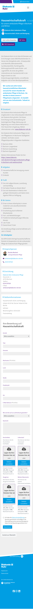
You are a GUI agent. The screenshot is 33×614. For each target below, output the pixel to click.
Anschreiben (6, 437)
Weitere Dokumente (23, 477)
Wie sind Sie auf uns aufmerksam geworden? (15, 412)
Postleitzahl (6, 385)
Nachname (9, 360)
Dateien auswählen (9, 463)
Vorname (5, 350)
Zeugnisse (6, 477)
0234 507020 (9, 262)
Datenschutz (4, 573)
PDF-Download (8, 44)
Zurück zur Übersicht (8, 535)
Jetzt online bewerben (9, 40)
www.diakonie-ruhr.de (23, 129)
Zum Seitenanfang (16, 556)
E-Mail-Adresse (10, 402)
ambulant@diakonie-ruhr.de (14, 258)
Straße (4, 378)
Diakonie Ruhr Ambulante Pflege (13, 275)
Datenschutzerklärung (18, 517)
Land (4, 368)
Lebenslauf (21, 437)
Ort (4, 395)
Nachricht (5, 421)
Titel (4, 343)
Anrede (5, 333)
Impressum (4, 570)
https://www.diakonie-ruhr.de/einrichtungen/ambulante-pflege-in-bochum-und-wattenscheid (15, 159)
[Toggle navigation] (28, 7)
